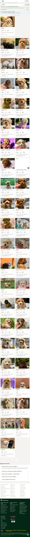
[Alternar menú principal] (1, 1)
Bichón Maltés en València (23, 507)
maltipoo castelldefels (4, 491)
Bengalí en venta (12, 508)
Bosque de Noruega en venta (14, 504)
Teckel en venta (3, 511)
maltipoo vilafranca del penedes (5, 488)
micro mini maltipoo (23, 487)
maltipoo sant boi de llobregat (5, 495)
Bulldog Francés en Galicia (23, 510)
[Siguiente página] (18, 459)
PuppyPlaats (14, 530)
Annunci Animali (24, 530)
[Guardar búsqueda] (28, 534)
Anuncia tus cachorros (4, 525)
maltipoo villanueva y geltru (4, 484)
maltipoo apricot (22, 496)
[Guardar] (13, 28)
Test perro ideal (3, 528)
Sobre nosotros (3, 517)
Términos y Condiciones (20, 533)
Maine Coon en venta (13, 510)
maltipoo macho (12, 484)
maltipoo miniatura (12, 495)
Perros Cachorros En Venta (4, 503)
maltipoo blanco (12, 488)
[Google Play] (13, 517)
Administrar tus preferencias (18, 534)
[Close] (29, 11)
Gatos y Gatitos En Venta (13, 503)
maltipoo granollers (3, 496)
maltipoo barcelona (3, 492)
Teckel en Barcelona (22, 504)
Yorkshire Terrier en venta (4, 507)
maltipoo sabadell (3, 487)
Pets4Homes (7, 530)
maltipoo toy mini (12, 492)
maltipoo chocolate (13, 496)
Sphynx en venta (12, 507)
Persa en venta (12, 511)
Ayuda (1, 520)
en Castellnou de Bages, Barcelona (13, 6)
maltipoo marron (12, 491)
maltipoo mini (12, 487)
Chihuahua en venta (3, 504)
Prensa (2, 521)
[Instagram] (14, 521)
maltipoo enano (22, 491)
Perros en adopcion (22, 513)
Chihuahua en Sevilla (22, 508)
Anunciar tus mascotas (4, 524)
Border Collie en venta (4, 510)
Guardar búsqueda (4, 9)
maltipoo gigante (22, 495)
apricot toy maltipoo (23, 488)
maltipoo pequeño (22, 484)
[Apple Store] (13, 519)
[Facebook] (12, 521)
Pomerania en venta (3, 508)
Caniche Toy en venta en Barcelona (23, 512)
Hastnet (11, 530)
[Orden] (27, 9)
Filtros (27, 4)
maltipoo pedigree (22, 492)
